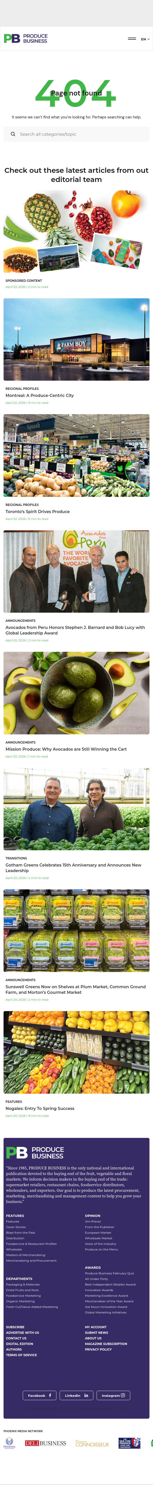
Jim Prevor (93, 1221)
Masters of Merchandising (25, 1255)
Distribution (15, 1238)
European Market (98, 1232)
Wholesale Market (98, 1238)
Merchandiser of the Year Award (109, 1301)
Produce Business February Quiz (109, 1273)
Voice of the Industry (100, 1244)
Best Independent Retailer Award (110, 1284)
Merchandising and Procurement (31, 1260)
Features (12, 1221)
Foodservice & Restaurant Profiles (31, 1244)
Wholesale (14, 1249)
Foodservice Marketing (23, 1295)
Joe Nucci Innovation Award (106, 1307)
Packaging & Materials (23, 1284)
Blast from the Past (20, 1232)
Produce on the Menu (101, 1249)
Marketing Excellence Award (106, 1295)
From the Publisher (99, 1227)
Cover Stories (16, 1227)
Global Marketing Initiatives (105, 1312)
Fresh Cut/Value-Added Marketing (32, 1307)
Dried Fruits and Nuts (22, 1290)
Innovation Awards (99, 1290)
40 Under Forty (96, 1279)
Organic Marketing (20, 1301)
